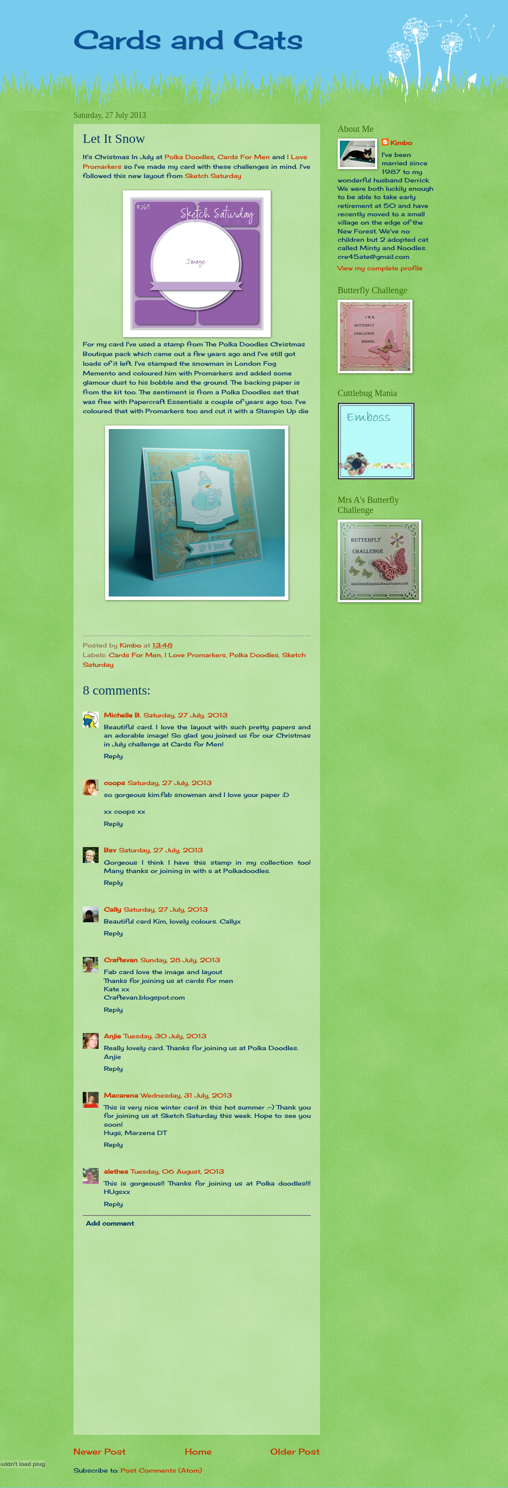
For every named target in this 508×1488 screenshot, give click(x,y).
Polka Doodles (189, 156)
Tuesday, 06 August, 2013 (177, 1171)
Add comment (110, 1223)
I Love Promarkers (195, 655)
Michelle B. (122, 715)
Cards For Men (243, 156)
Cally (112, 909)
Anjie (112, 1036)
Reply (113, 756)
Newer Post (100, 1451)
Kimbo (401, 142)
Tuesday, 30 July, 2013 (165, 1036)
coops (114, 782)
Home (198, 1451)
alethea (116, 1171)
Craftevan (121, 960)
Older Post (295, 1451)
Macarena (121, 1095)
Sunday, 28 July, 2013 (180, 960)
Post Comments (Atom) (161, 1470)
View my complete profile (380, 268)
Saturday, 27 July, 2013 (186, 715)
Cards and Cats (188, 39)
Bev (110, 850)
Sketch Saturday (213, 175)
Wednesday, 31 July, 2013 (186, 1095)
